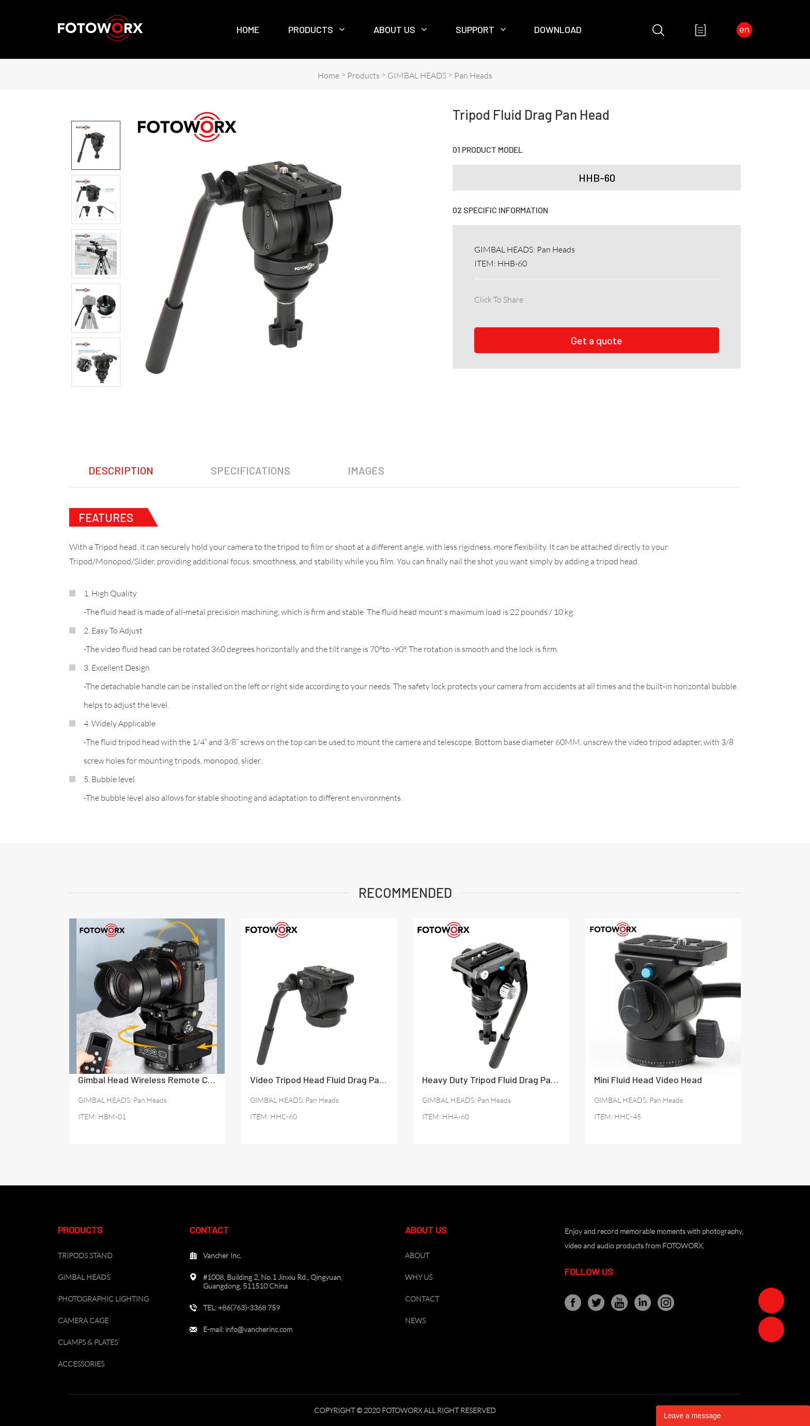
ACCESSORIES (81, 1363)
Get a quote (596, 340)
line (623, 297)
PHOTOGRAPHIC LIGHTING (103, 1298)
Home (248, 29)
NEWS (415, 1320)
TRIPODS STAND (85, 1255)
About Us (394, 29)
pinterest (601, 297)
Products (310, 29)
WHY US (418, 1277)
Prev (95, 112)
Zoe (771, 1300)
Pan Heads (473, 75)
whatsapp (646, 297)
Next (95, 395)
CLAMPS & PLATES (88, 1342)
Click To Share (498, 299)
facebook (533, 297)
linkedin (556, 297)
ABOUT (417, 1255)
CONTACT (422, 1298)
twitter (578, 297)
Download (558, 29)
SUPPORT (475, 29)
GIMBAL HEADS (416, 75)
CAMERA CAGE (83, 1320)
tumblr (669, 297)
